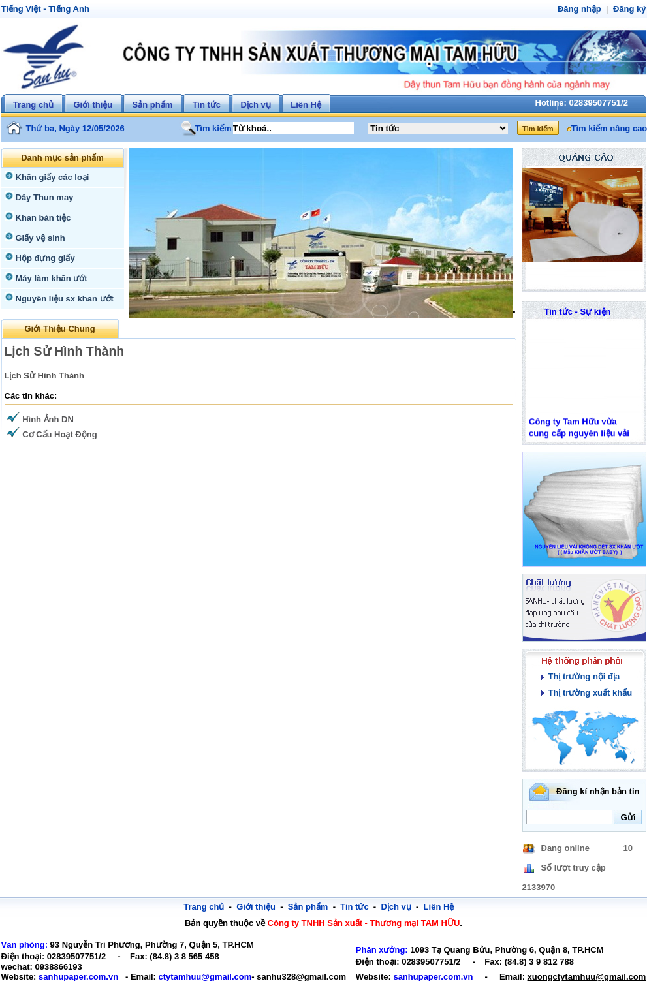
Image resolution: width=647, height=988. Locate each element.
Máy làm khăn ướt (50, 278)
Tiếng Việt (20, 9)
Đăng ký (630, 9)
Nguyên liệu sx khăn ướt (62, 298)
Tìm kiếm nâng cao (607, 128)
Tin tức (207, 105)
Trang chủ (33, 105)
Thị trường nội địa (582, 676)
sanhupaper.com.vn (73, 976)
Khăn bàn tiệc (41, 218)
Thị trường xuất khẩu (587, 693)
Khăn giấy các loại (50, 177)
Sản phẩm (153, 105)
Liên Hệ (306, 105)
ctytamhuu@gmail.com (191, 976)
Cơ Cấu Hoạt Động (58, 434)
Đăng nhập (582, 9)
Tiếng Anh (65, 9)
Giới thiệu (92, 105)
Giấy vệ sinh (39, 238)
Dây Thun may (43, 197)
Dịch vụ (255, 105)
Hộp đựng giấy (44, 258)
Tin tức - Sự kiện (577, 311)
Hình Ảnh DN (47, 419)
